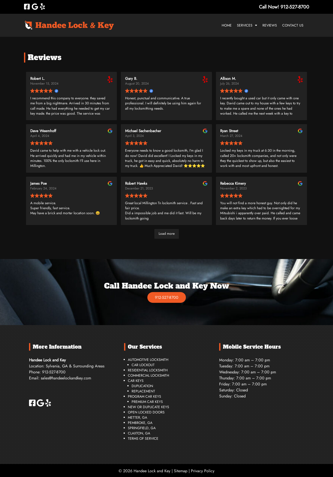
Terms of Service (143, 438)
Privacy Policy (202, 471)
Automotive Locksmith (148, 359)
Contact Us (292, 25)
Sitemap (180, 471)
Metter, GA (137, 417)
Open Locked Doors (146, 412)
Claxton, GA (139, 433)
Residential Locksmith (148, 370)
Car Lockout (143, 364)
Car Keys (136, 380)
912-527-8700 (166, 297)
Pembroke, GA (140, 422)
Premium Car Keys (147, 401)
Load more (167, 233)
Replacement (143, 391)
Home (227, 25)
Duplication (142, 385)
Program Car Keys (144, 396)
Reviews (269, 25)
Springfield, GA (142, 427)
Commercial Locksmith (148, 375)
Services (244, 25)
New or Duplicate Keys (148, 406)
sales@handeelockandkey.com (66, 378)
